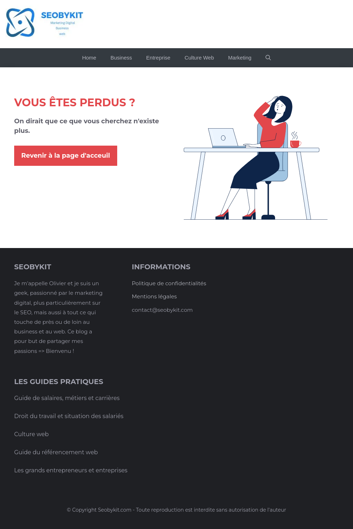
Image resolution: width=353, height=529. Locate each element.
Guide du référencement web (56, 452)
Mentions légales (154, 296)
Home (89, 58)
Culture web (31, 434)
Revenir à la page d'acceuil (65, 155)
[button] (268, 57)
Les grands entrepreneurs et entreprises (70, 470)
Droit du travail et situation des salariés (69, 416)
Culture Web (199, 58)
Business (121, 58)
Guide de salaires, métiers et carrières (67, 398)
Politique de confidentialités (169, 283)
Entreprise (158, 58)
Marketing (239, 58)
